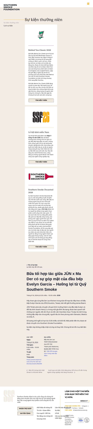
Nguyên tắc (68, 422)
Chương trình (41, 419)
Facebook (67, 408)
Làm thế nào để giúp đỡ (63, 407)
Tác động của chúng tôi (45, 416)
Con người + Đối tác (43, 413)
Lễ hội (57, 413)
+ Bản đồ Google (51, 351)
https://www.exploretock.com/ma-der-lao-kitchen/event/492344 (34, 362)
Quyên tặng (25, 413)
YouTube (74, 408)
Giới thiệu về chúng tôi (44, 407)
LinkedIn (81, 408)
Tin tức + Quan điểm (43, 410)
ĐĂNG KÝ (84, 401)
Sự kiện (57, 410)
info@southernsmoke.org (80, 410)
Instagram (85, 406)
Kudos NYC (68, 424)
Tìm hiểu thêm (41, 100)
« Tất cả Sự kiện (32, 265)
